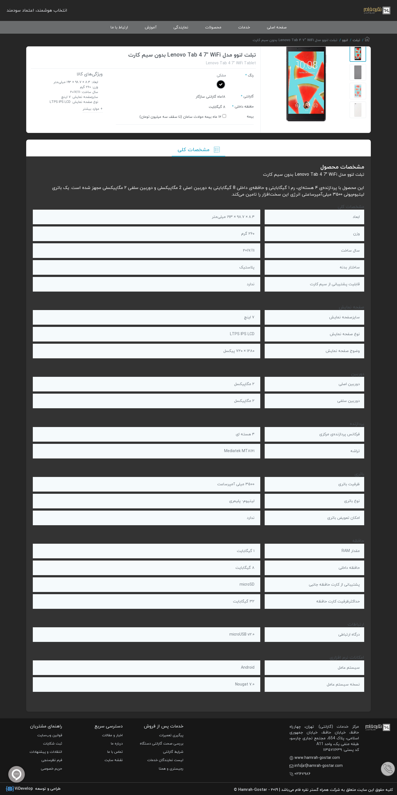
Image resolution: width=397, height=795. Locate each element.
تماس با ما (115, 751)
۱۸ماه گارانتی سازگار (210, 96)
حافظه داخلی (244, 106)
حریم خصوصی (51, 768)
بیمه (250, 116)
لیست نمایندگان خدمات (165, 760)
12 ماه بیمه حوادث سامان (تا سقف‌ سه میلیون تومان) (180, 116)
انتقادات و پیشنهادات (45, 751)
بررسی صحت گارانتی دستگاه (161, 743)
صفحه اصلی (277, 27)
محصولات (213, 27)
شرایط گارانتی (173, 751)
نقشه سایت (113, 760)
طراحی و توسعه (33, 789)
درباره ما (117, 743)
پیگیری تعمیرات (171, 735)
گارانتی (248, 96)
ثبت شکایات (52, 743)
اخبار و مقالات (112, 735)
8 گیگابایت (217, 107)
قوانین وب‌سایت (49, 735)
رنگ (251, 75)
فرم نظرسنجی (51, 760)
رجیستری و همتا (171, 768)
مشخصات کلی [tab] (199, 149)
